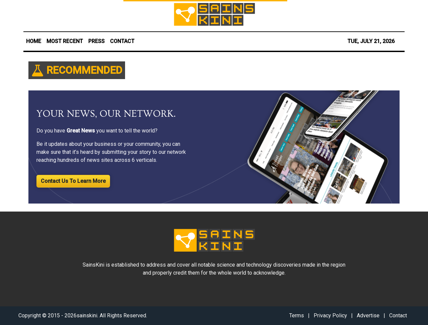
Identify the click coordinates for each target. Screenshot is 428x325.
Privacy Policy (330, 315)
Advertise (368, 315)
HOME (33, 41)
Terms (296, 315)
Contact (398, 315)
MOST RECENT (64, 41)
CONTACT (122, 41)
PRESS (96, 41)
